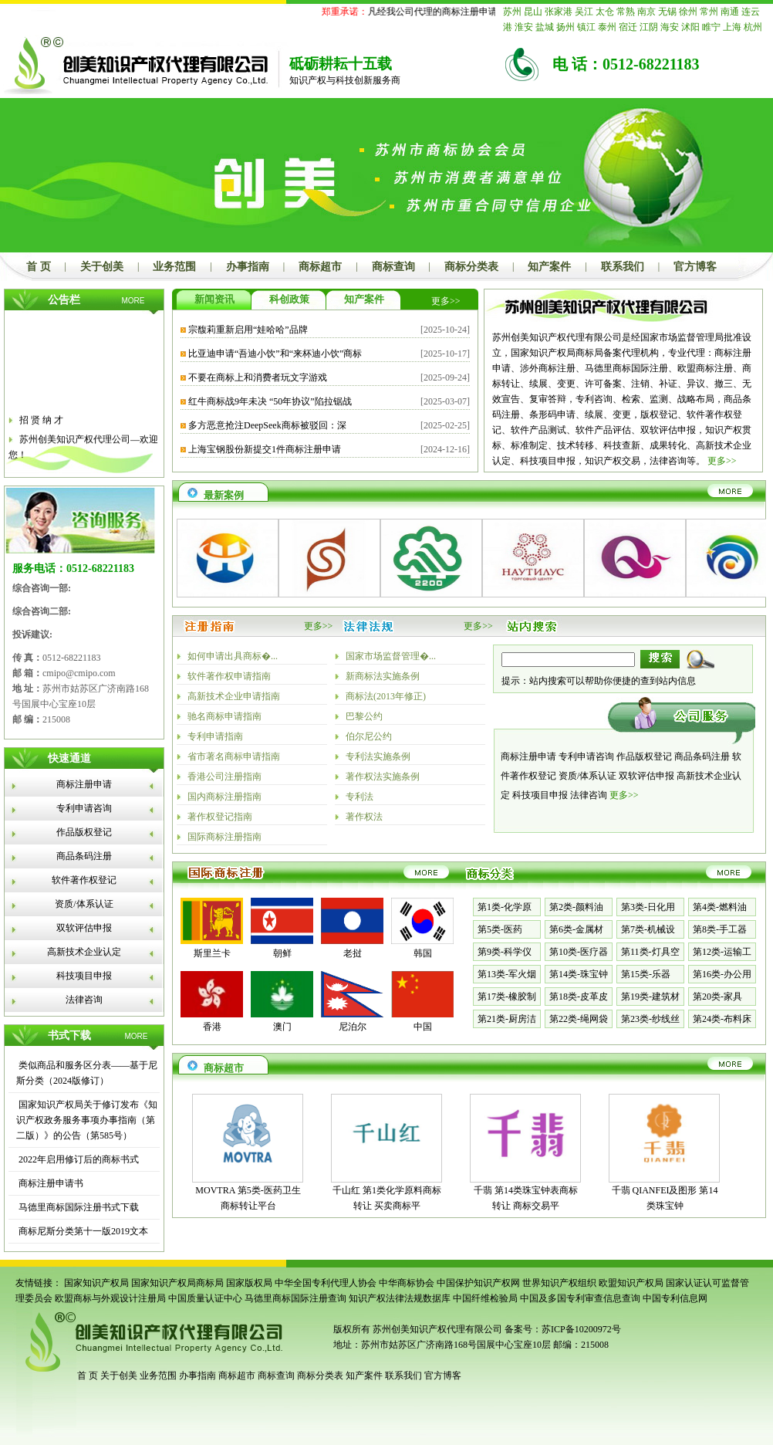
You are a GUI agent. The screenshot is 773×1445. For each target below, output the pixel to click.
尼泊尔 (352, 1026)
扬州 (565, 27)
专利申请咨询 (84, 808)
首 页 (38, 266)
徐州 (688, 11)
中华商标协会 (406, 1282)
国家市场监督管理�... (391, 656)
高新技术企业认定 (84, 951)
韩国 (423, 953)
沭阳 (690, 27)
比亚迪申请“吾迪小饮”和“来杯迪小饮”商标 (275, 353)
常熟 (625, 11)
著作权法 (364, 816)
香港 (212, 1026)
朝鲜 (282, 953)
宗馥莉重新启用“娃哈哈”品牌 (248, 329)
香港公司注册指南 (224, 776)
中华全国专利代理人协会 (325, 1282)
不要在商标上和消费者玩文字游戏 (257, 377)
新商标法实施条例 (383, 676)
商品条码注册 (84, 856)
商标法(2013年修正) (386, 696)
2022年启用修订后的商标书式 (77, 1159)
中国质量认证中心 (205, 1298)
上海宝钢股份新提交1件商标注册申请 (264, 449)
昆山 (533, 11)
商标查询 (393, 266)
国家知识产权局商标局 (177, 1282)
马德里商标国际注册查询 (295, 1298)
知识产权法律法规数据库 (400, 1298)
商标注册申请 (84, 784)
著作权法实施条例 (383, 776)
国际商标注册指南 (224, 836)
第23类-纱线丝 (650, 1019)
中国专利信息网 (675, 1298)
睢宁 (711, 27)
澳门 (282, 1026)
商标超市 (320, 266)
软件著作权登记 (84, 880)
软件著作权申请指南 (229, 676)
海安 (669, 27)
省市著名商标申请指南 (233, 756)
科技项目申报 (84, 975)
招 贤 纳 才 (41, 424)
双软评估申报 (84, 927)
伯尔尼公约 (369, 736)
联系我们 (622, 266)
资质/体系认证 (84, 903)
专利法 (359, 796)
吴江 (584, 11)
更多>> (446, 301)
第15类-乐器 (645, 974)
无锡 (667, 11)
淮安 (524, 27)
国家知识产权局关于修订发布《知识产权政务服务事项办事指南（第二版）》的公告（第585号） (86, 1120)
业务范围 (174, 266)
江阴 (649, 27)
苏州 (512, 11)
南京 (646, 11)
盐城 (544, 27)
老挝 (352, 953)
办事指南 (247, 266)
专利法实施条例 (378, 756)
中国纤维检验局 (485, 1298)
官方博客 (695, 266)
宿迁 (628, 27)
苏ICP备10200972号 (581, 1329)
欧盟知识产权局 (631, 1282)
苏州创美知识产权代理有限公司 (436, 1329)
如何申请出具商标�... (232, 656)
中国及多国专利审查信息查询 (580, 1298)
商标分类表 (471, 266)
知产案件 (549, 266)
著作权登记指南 (219, 816)
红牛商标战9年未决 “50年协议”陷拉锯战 (270, 401)
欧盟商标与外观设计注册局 (110, 1298)
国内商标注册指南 (224, 796)
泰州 (607, 27)
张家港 (558, 11)
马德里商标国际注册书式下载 (77, 1207)
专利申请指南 (215, 736)
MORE (133, 300)
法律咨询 (84, 999)
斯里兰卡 (212, 953)
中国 (423, 1026)
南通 (730, 11)
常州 (709, 11)
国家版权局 (249, 1282)
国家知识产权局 (96, 1282)
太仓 (605, 11)
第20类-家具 (717, 996)
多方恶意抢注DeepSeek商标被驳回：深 (267, 425)
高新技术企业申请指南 (233, 696)
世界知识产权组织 (559, 1282)
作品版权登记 (84, 832)
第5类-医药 (500, 929)
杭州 (753, 27)
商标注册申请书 (49, 1183)
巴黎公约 (364, 716)
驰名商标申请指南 (224, 716)
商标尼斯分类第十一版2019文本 (82, 1231)
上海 (732, 27)
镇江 (586, 27)
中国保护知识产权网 (478, 1282)
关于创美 (101, 266)
